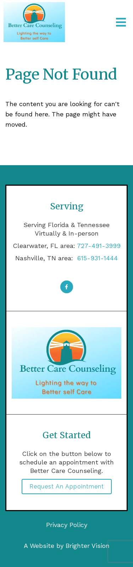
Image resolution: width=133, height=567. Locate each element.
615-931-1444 (96, 258)
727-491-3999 (99, 245)
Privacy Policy (66, 524)
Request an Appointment (66, 486)
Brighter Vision (88, 545)
